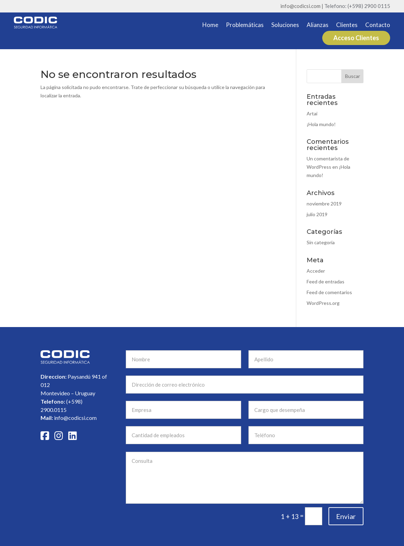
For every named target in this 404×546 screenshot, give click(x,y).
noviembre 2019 (324, 203)
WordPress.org (323, 303)
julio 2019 (317, 214)
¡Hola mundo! (321, 124)
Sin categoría (321, 242)
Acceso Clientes (356, 38)
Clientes (347, 25)
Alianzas (317, 25)
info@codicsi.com (22, 417)
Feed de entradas (325, 281)
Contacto (377, 25)
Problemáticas (245, 25)
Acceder (316, 271)
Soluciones (285, 25)
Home (210, 25)
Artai (312, 113)
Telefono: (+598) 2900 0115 (357, 6)
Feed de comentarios (329, 292)
